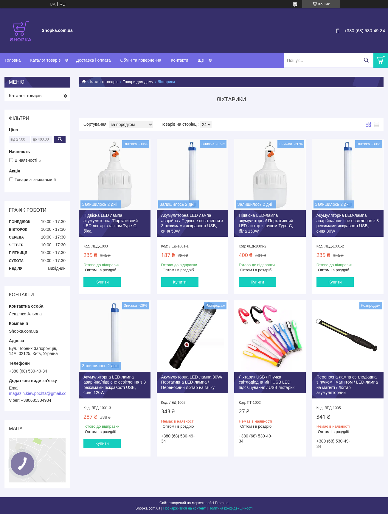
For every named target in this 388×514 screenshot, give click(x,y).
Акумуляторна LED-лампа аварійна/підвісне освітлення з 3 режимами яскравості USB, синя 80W (347, 223)
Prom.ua (222, 503)
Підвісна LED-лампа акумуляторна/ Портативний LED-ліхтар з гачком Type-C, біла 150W (266, 223)
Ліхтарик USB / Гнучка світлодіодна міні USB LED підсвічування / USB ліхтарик (266, 382)
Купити (102, 282)
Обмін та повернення (141, 60)
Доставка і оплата (93, 60)
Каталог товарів (45, 60)
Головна (13, 60)
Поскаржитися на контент (184, 508)
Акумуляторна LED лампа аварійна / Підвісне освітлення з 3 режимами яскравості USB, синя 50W (192, 223)
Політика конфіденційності (231, 508)
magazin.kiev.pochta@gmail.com (39, 393)
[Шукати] (366, 60)
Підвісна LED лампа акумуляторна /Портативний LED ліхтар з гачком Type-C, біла (110, 223)
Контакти (179, 60)
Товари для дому (138, 82)
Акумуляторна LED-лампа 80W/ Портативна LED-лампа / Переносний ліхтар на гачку (191, 382)
